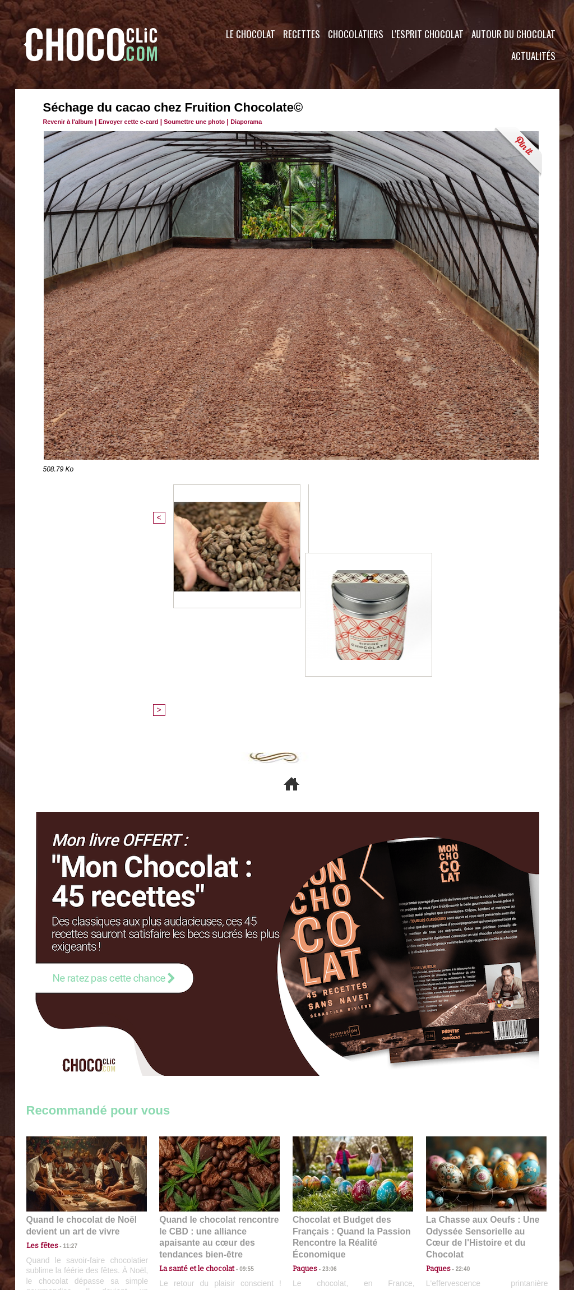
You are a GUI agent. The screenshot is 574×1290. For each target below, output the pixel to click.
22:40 (458, 1064)
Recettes (301, 34)
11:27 (63, 1053)
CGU (175, 1222)
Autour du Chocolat (513, 34)
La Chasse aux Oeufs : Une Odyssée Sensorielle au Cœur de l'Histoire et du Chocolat (481, 1039)
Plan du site (319, 1222)
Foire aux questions (459, 1222)
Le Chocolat (250, 34)
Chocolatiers (355, 34)
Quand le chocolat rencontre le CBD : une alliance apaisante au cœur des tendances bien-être (218, 1039)
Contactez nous (60, 1222)
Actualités (533, 56)
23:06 (325, 1075)
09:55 (237, 1064)
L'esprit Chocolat (427, 34)
